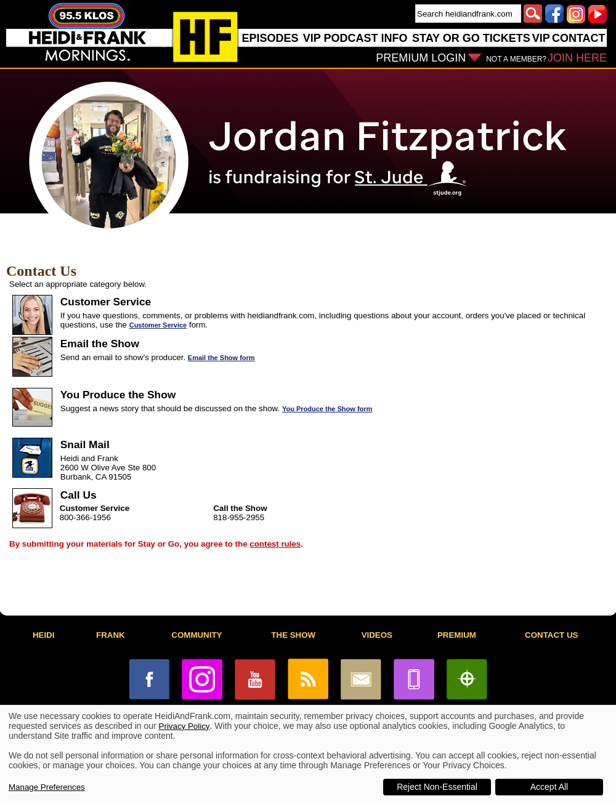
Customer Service (158, 325)
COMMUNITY (196, 635)
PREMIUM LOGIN (421, 57)
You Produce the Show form (327, 408)
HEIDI (44, 635)
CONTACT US (551, 635)
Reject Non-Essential (437, 787)
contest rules (275, 544)
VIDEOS (377, 635)
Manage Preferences (47, 787)
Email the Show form (221, 357)
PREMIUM (456, 635)
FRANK (110, 635)
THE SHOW (293, 635)
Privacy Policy (184, 726)
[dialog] (308, 754)
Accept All (549, 787)
